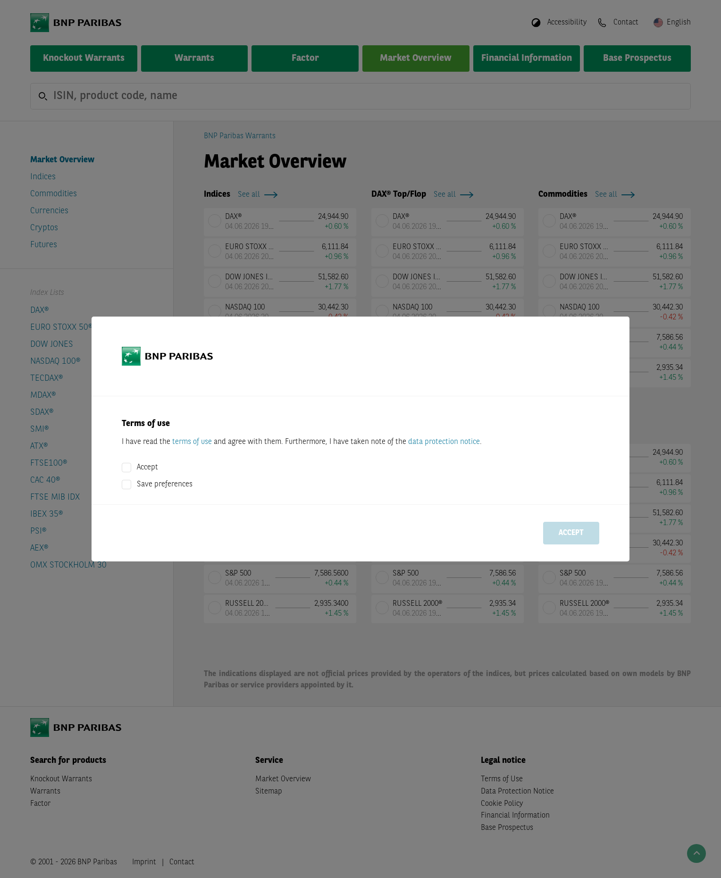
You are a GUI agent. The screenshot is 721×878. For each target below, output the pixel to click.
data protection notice (444, 442)
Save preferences (165, 484)
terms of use (192, 442)
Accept (147, 467)
